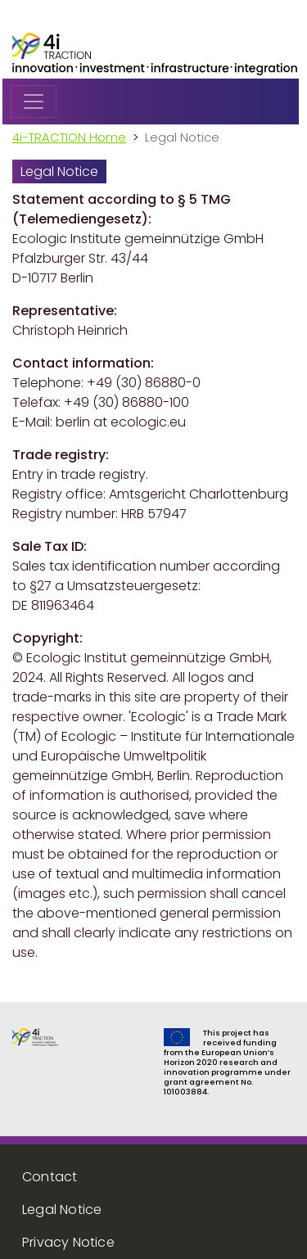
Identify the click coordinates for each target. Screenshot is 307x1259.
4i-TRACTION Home (69, 137)
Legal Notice (62, 1209)
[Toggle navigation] (33, 101)
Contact (49, 1176)
